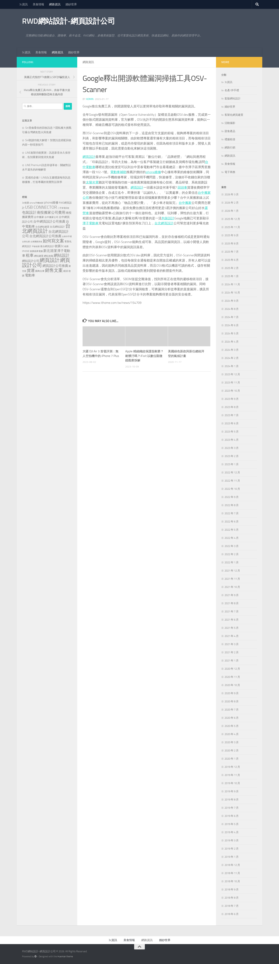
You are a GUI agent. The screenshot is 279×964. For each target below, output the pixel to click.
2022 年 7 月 (232, 513)
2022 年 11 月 (232, 480)
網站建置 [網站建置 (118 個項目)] (38, 256)
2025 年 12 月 (232, 219)
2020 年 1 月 (232, 758)
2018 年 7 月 (232, 905)
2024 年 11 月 (232, 284)
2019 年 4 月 (232, 832)
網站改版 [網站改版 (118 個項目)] (48, 256)
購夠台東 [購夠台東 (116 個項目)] (39, 271)
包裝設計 (168, 218)
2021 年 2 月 (232, 652)
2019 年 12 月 (232, 766)
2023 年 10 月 (232, 390)
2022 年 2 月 (232, 554)
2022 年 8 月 (232, 505)
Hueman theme (65, 956)
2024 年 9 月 (232, 300)
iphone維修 (153, 172)
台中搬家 (185, 203)
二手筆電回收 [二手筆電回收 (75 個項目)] (63, 208)
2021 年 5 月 (232, 627)
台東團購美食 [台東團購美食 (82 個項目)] (36, 242)
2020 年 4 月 (232, 734)
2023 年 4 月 (232, 439)
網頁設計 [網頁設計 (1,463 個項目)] (50, 260)
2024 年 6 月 (232, 325)
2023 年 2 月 (232, 456)
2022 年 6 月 (232, 521)
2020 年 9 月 (232, 693)
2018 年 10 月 (232, 881)
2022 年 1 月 (232, 562)
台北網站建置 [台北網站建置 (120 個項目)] (42, 226)
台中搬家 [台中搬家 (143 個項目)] (39, 217)
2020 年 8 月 (232, 701)
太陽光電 (92, 182)
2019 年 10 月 (232, 783)
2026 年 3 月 (232, 194)
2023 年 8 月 (232, 407)
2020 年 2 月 (232, 750)
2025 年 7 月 (232, 251)
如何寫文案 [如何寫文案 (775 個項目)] (53, 240)
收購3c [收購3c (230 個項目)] (59, 246)
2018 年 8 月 (232, 897)
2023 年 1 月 (232, 464)
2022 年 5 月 (232, 529)
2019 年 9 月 (232, 791)
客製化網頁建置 (234, 114)
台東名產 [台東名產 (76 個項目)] (26, 242)
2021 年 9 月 (232, 595)
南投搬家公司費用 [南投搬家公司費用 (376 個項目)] (51, 212)
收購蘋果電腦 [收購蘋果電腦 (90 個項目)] (36, 251)
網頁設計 (89, 157)
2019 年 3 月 (232, 840)
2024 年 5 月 (232, 333)
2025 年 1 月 (232, 276)
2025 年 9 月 (232, 235)
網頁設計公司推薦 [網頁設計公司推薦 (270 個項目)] (55, 266)
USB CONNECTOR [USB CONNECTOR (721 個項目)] (41, 207)
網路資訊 (54, 4)
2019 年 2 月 (232, 848)
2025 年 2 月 (232, 268)
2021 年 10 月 (232, 587)
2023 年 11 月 (232, 382)
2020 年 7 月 (232, 709)
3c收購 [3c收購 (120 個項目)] (25, 202)
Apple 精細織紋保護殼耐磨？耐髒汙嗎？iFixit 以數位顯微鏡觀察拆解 (144, 355)
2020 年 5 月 (232, 726)
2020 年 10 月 (232, 685)
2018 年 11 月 (232, 873)
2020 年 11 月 (232, 677)
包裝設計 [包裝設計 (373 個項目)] (29, 212)
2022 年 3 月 (232, 546)
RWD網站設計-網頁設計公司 (68, 21)
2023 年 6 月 (232, 423)
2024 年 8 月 (232, 309)
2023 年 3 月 (232, 448)
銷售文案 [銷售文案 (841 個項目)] (54, 270)
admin (89, 99)
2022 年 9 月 (232, 497)
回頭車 (182, 187)
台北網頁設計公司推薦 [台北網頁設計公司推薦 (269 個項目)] (45, 236)
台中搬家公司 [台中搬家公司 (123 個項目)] (51, 217)
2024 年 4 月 (232, 341)
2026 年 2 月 (232, 202)
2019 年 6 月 (232, 816)
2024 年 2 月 (232, 358)
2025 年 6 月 (232, 259)
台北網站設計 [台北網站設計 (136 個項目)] (57, 226)
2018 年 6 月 (232, 914)
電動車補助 (118, 172)
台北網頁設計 (164, 223)
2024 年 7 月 (232, 317)
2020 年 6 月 (232, 717)
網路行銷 (230, 147)
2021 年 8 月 (232, 603)
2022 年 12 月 (232, 472)
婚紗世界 (71, 4)
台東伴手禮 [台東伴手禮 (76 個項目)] (67, 236)
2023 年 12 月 (232, 374)
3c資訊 (23, 4)
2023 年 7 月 (232, 415)
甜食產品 (230, 131)
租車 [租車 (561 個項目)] (30, 255)
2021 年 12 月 (232, 570)
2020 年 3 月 (232, 742)
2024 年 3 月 (232, 349)
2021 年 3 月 (232, 644)
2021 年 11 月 (232, 578)
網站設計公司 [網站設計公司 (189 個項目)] (30, 261)
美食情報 (38, 4)
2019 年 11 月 (232, 775)
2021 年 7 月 (232, 611)
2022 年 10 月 (232, 488)
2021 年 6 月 (232, 619)
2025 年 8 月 (232, 243)
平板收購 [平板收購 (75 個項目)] (36, 246)
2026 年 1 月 (232, 210)
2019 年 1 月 (232, 856)
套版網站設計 (233, 98)
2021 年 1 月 (232, 660)
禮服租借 (230, 139)
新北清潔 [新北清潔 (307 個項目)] (50, 251)
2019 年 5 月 (232, 824)
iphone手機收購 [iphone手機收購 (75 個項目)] (36, 203)
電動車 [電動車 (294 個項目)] (30, 275)
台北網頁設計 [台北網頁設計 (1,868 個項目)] (46, 228)
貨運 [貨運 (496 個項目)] (31, 270)
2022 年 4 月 (232, 538)
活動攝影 (230, 123)
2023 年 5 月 (232, 431)
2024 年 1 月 (232, 366)
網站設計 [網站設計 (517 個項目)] (61, 255)
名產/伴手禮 (232, 90)
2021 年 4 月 (232, 636)
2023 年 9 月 (232, 398)
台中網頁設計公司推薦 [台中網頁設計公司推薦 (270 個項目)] (49, 221)
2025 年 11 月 (232, 227)
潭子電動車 (91, 223)
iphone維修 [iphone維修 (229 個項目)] (51, 202)
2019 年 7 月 (232, 807)
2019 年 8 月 (232, 799)
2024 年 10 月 (232, 292)
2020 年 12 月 (232, 668)
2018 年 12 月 (232, 865)
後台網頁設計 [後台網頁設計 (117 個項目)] (47, 246)
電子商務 (230, 172)
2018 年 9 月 (232, 889)
